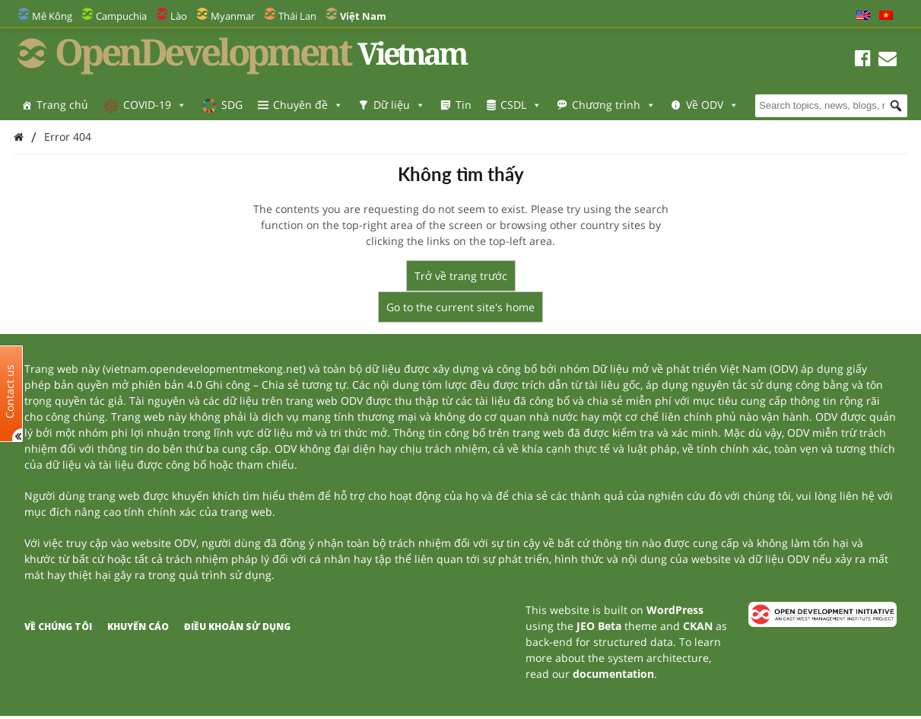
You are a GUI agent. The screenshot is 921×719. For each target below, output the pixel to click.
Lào (178, 16)
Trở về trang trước (460, 276)
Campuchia (121, 16)
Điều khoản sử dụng (237, 626)
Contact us (10, 391)
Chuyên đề (308, 104)
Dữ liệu (399, 104)
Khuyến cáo (138, 626)
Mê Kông (52, 16)
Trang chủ (62, 104)
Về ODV (712, 104)
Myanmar (233, 16)
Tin (464, 104)
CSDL (520, 104)
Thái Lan (297, 16)
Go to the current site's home (460, 307)
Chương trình (614, 104)
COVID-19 (154, 104)
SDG (232, 104)
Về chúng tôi (58, 626)
